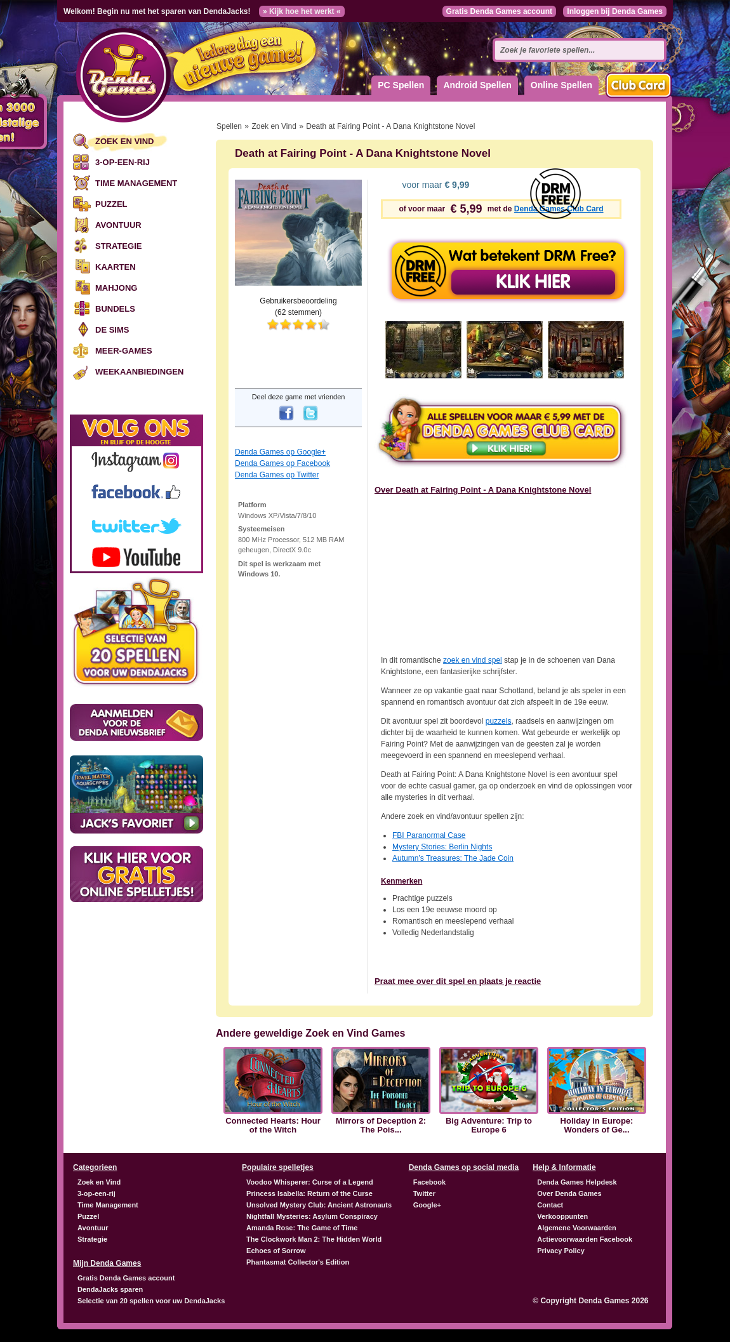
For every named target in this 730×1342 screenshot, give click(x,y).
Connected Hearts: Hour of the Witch (273, 1125)
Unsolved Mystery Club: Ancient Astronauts (319, 1205)
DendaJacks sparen (110, 1289)
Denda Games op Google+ (280, 452)
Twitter (424, 1193)
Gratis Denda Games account (499, 11)
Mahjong (116, 288)
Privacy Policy (561, 1250)
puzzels (499, 721)
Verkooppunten (562, 1216)
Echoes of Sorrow (276, 1250)
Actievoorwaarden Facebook (584, 1239)
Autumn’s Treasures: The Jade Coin (453, 858)
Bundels (115, 309)
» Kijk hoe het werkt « (302, 11)
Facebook (429, 1182)
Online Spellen (561, 85)
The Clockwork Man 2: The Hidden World (314, 1239)
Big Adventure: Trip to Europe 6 (489, 1125)
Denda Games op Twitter (277, 474)
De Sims (112, 330)
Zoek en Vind (124, 141)
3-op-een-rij (122, 162)
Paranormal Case (428, 835)
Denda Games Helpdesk (576, 1182)
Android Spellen (477, 85)
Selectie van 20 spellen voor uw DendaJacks (151, 1301)
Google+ (427, 1205)
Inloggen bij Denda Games (615, 11)
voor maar (435, 185)
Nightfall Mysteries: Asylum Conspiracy (312, 1216)
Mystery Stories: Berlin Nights (442, 846)
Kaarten (115, 267)
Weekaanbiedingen (139, 371)
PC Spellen (401, 85)
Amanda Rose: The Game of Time (301, 1228)
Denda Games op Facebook (282, 463)
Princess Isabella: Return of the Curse (309, 1193)
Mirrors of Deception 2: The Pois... (381, 1125)
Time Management (136, 183)
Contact (550, 1205)
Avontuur (118, 225)
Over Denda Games (569, 1193)
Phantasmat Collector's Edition (297, 1262)
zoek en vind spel (472, 660)
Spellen (229, 126)
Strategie (118, 246)
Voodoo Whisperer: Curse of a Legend (309, 1182)
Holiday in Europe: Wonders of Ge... (597, 1125)
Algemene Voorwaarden (576, 1228)
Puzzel (111, 204)
